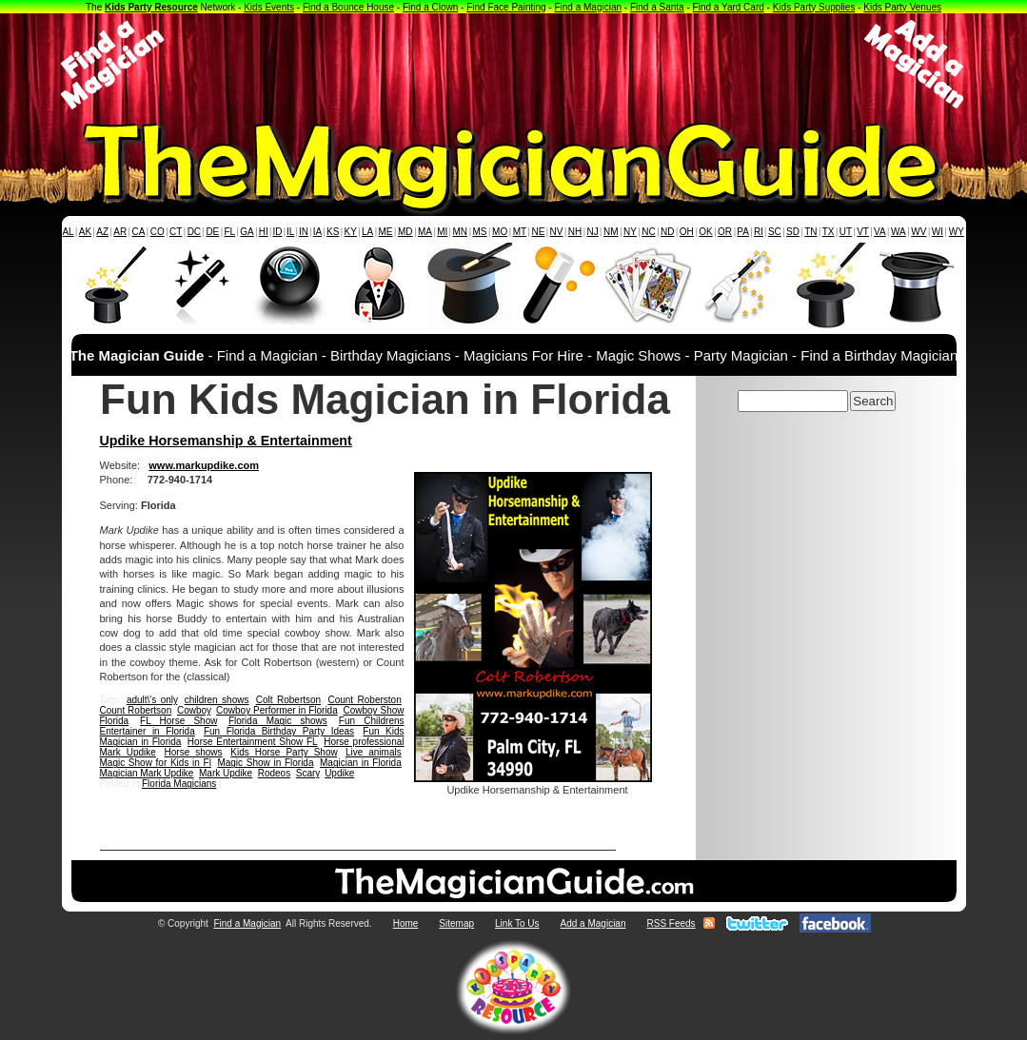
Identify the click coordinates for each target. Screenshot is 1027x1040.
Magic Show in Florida (265, 762)
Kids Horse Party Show (283, 752)
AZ (102, 231)
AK (85, 231)
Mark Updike (225, 773)
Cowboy (193, 710)
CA (138, 231)
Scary (308, 773)
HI (263, 231)
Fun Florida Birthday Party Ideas (279, 731)
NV (556, 231)
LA (367, 231)
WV (918, 231)
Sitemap (456, 923)
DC (194, 231)
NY (630, 231)
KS (332, 231)
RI (758, 231)
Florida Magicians (179, 783)
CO (157, 231)
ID (277, 231)
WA (898, 231)
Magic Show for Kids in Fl (155, 762)
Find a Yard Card (728, 7)
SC (774, 231)
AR (120, 231)
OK (705, 231)
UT (845, 231)
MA (425, 231)
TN (810, 231)
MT (519, 231)
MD (405, 231)
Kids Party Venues (902, 7)
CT (175, 231)
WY (956, 231)
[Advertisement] (514, 65)
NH (575, 231)
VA (880, 231)
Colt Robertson (288, 700)
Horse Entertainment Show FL (253, 741)
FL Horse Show (178, 721)
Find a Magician (588, 7)
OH (687, 231)
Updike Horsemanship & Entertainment (226, 440)
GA (246, 231)
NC (648, 231)
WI (937, 231)
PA (743, 231)
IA (317, 231)
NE (537, 231)
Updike (339, 773)
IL (290, 231)
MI (442, 231)
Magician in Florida (361, 762)
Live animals (374, 752)
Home (406, 923)
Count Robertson (136, 710)
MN (460, 231)
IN (303, 231)
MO (499, 231)
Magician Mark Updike (147, 773)
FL (229, 231)
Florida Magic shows (277, 721)
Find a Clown (430, 7)
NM (611, 231)
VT (863, 231)
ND (667, 231)
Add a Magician (593, 923)
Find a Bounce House (348, 7)
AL (67, 231)
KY (351, 231)
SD (793, 231)
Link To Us (517, 923)
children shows (217, 700)
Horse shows (194, 752)
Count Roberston (364, 700)
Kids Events (269, 7)
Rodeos (274, 773)
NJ (592, 231)
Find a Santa (657, 7)
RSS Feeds (670, 923)
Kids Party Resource (151, 7)
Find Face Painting (505, 7)
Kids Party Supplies (814, 7)
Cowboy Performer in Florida (277, 710)
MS (480, 231)
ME (386, 231)
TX (828, 231)
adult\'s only (152, 700)
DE (212, 231)
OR (725, 231)
